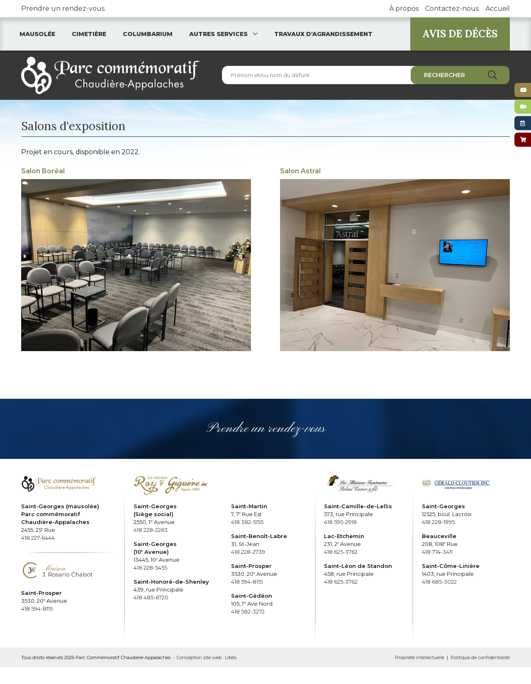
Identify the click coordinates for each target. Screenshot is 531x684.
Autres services (223, 34)
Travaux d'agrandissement (323, 34)
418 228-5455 (150, 567)
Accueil (497, 8)
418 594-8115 (37, 608)
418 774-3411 (437, 551)
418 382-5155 (247, 522)
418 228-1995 (438, 522)
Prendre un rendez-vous (63, 8)
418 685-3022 (439, 581)
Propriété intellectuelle (419, 657)
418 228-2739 (248, 551)
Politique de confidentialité (480, 657)
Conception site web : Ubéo (206, 657)
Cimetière (89, 34)
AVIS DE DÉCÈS (459, 33)
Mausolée (37, 34)
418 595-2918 (340, 522)
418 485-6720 (151, 597)
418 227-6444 (38, 537)
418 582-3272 (248, 611)
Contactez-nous (452, 8)
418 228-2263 (151, 529)
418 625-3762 (341, 551)
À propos (404, 8)
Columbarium (148, 34)
